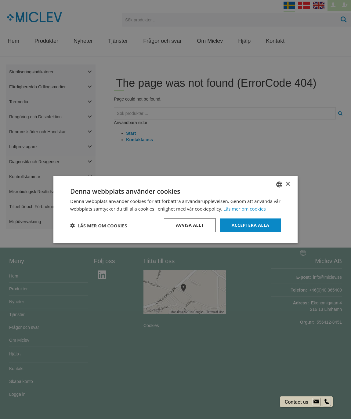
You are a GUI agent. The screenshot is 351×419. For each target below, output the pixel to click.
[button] (98, 225)
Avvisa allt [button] (190, 225)
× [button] (287, 184)
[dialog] (175, 209)
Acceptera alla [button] (250, 225)
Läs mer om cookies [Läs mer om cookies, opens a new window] (244, 208)
